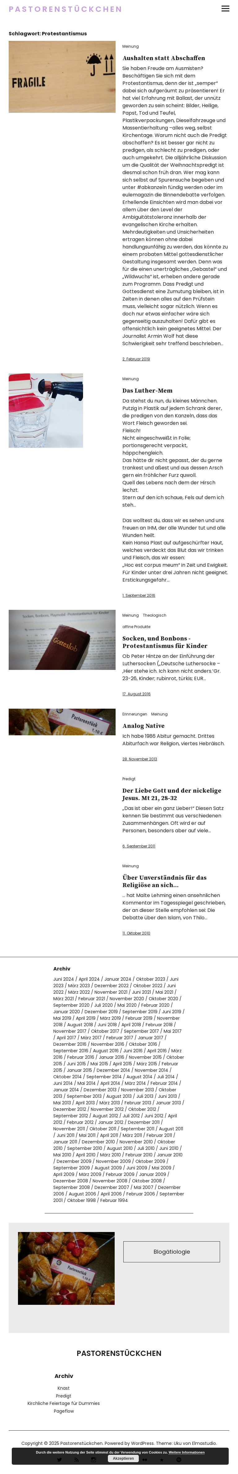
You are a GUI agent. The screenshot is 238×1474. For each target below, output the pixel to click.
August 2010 (120, 1148)
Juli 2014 (166, 1077)
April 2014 (110, 1083)
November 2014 (151, 1070)
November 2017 (69, 1031)
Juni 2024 (63, 979)
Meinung (130, 46)
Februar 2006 (140, 1194)
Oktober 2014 (67, 1077)
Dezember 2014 (113, 1070)
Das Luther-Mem (147, 391)
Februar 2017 (119, 1038)
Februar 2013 (138, 1103)
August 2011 (171, 1129)
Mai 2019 (62, 1018)
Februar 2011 (159, 1135)
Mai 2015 (99, 1064)
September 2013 (84, 1096)
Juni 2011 (65, 1135)
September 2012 (70, 1116)
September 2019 (139, 1012)
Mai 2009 (161, 1168)
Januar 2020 (66, 1012)
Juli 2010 (146, 1148)
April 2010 (85, 1155)
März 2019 (110, 1018)
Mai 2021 (164, 992)
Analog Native (143, 726)
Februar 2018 (159, 1025)
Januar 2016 (111, 1057)
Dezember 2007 (112, 1187)
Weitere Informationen (187, 1452)
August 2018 (80, 1025)
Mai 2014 (86, 1083)
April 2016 (157, 1051)
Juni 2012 (153, 1116)
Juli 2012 (131, 1116)
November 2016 (107, 1044)
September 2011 (137, 1129)
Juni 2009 (136, 1168)
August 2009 (108, 1168)
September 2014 (104, 1077)
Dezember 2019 (101, 1012)
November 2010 (136, 1142)
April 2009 (63, 1174)
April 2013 (85, 1103)
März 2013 (109, 1103)
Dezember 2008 (70, 1181)
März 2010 (110, 1155)
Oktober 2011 (103, 1129)
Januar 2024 (117, 979)
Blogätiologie (172, 1252)
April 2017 (66, 1038)
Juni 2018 (107, 1025)
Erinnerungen (134, 714)
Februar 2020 (155, 1005)
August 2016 (106, 1051)
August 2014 (139, 1077)
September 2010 (84, 1148)
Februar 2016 (80, 1057)
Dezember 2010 (98, 1142)
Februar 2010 (139, 1155)
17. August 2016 (136, 694)
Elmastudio (204, 1443)
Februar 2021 (91, 999)
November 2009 (113, 1161)
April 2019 (85, 1018)
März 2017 (91, 1038)
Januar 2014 (66, 1090)
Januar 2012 (110, 1122)
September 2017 (141, 1031)
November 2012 (107, 1109)
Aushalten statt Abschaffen (163, 58)
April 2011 (109, 1135)
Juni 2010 (168, 1148)
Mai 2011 (87, 1135)
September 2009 (71, 1168)
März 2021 (63, 999)
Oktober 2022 (147, 986)
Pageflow (64, 1411)
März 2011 (132, 1135)
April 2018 (131, 1025)
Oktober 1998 (81, 1200)
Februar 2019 (139, 1018)
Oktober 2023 (150, 979)
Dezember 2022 (112, 986)
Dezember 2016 (69, 1044)
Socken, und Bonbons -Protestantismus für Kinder (165, 642)
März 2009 (90, 1174)
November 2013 (137, 1090)
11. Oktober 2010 (136, 933)
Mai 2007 (143, 1187)
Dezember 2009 (74, 1161)
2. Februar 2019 (136, 359)
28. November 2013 (139, 759)
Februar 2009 (120, 1174)
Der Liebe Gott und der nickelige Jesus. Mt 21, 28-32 (171, 794)
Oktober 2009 (150, 1161)
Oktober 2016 (143, 1044)
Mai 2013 (62, 1103)
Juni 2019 (171, 1012)
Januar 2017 (150, 1038)
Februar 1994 (114, 1200)
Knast (64, 1388)
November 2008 (110, 1181)
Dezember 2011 (144, 1122)
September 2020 (71, 1005)
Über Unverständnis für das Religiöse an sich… (164, 881)
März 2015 (147, 1064)
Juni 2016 (133, 1051)
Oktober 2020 (163, 999)
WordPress (142, 1443)
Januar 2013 (168, 1103)
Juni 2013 (167, 1096)
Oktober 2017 (105, 1031)
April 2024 (89, 979)
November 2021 (111, 992)
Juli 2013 (144, 1096)
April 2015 (122, 1064)
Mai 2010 (62, 1155)
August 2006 (82, 1194)
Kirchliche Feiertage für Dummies (64, 1403)
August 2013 (119, 1096)
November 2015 (145, 1057)
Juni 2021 (141, 992)
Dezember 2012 (69, 1109)
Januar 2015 (79, 1070)
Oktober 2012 (142, 1109)
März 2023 (79, 986)
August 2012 (105, 1116)
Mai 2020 (127, 1005)
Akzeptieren (123, 1458)
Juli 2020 (103, 1005)
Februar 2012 (80, 1122)
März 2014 (135, 1083)
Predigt (128, 778)
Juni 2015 (76, 1064)
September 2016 (70, 1051)
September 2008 (71, 1187)
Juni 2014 (63, 1083)
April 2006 (111, 1194)
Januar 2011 (65, 1142)
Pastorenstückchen (66, 9)
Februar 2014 (164, 1083)
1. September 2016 (138, 595)
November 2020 (127, 999)
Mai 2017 (173, 1031)
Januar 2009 (152, 1174)
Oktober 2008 (147, 1181)
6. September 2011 (138, 846)
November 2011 (69, 1129)
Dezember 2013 (100, 1090)
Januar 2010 (170, 1155)
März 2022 (79, 992)
